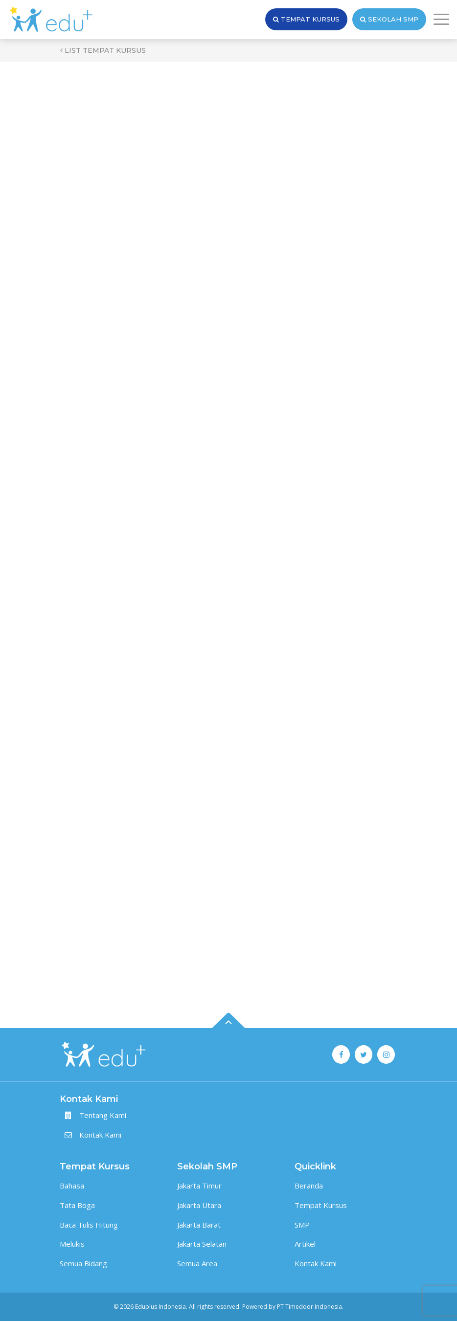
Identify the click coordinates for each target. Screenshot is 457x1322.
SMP (302, 1225)
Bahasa (72, 1186)
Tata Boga (77, 1206)
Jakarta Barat (199, 1225)
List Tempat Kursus (103, 50)
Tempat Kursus (306, 19)
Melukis (72, 1245)
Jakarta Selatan (202, 1245)
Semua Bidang (83, 1264)
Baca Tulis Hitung (89, 1225)
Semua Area (197, 1264)
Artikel (305, 1245)
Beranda (309, 1186)
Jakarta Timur (199, 1186)
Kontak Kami (100, 1136)
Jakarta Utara (199, 1206)
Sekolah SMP (389, 19)
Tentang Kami (102, 1116)
